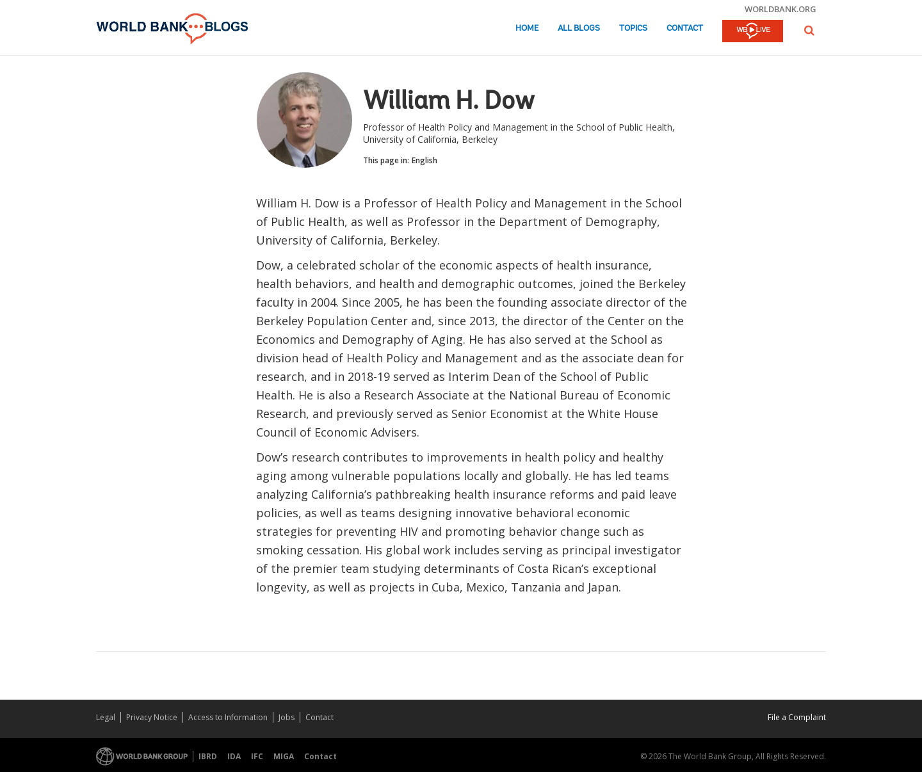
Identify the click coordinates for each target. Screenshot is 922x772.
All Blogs (579, 28)
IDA (234, 756)
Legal (105, 717)
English (424, 160)
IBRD (207, 756)
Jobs (287, 717)
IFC (257, 756)
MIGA (283, 756)
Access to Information (228, 717)
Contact (685, 28)
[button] (809, 30)
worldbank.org (780, 9)
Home (526, 28)
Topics (633, 28)
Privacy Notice (151, 717)
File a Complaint (797, 717)
